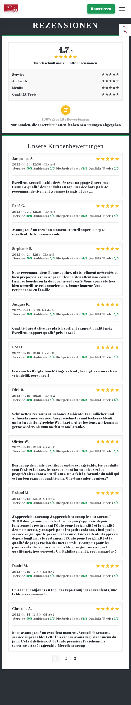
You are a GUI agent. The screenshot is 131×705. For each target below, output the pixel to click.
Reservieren (101, 8)
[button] (122, 9)
